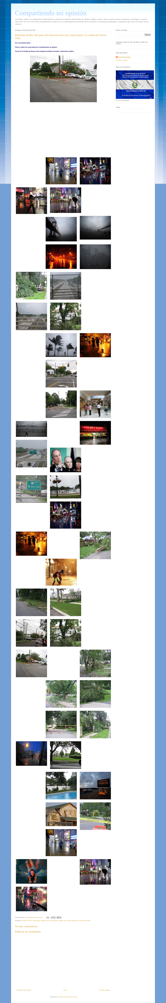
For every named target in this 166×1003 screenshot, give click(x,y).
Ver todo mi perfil (121, 60)
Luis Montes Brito (31, 917)
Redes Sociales (85, 920)
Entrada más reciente (24, 990)
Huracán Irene (26, 920)
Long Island (36, 920)
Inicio (65, 990)
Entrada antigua (104, 990)
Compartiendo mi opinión (50, 13)
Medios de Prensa (65, 920)
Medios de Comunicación (49, 920)
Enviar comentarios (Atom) (68, 997)
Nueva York (75, 920)
